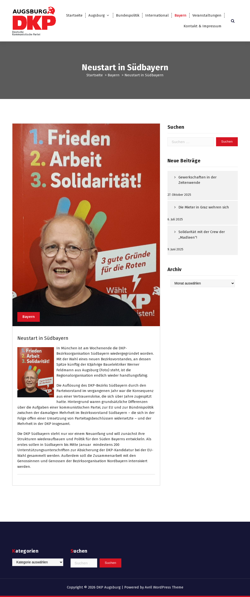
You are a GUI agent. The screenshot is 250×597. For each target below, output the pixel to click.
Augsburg (96, 15)
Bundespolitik (127, 15)
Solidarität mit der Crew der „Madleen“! (201, 235)
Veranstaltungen (206, 15)
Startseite (74, 15)
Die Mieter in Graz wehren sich (203, 207)
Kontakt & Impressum (202, 26)
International (157, 15)
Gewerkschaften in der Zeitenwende (197, 180)
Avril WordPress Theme (164, 587)
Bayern (181, 15)
